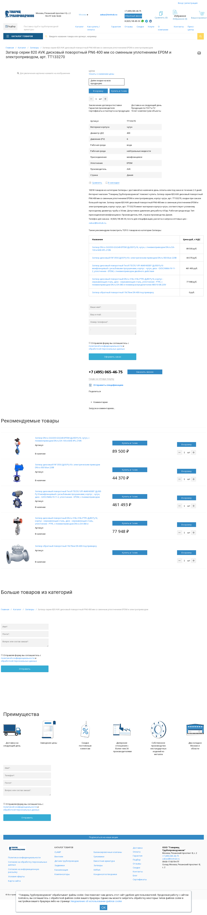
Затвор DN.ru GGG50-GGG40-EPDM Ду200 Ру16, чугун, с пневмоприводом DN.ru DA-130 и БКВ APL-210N (62, 439)
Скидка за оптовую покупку (101, 379)
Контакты (179, 26)
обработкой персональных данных (107, 348)
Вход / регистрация (187, 3)
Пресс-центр (191, 28)
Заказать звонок (145, 371)
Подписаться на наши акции (103, 837)
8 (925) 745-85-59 (132, 21)
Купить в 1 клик (119, 90)
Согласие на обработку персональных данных (27, 863)
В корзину (98, 90)
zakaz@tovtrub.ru (108, 14)
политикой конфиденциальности (105, 346)
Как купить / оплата (93, 28)
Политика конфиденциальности (24, 857)
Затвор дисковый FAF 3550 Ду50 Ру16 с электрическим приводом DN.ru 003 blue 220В (134, 257)
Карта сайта (14, 880)
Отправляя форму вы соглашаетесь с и (109, 346)
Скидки (140, 26)
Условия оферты (16, 876)
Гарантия (116, 26)
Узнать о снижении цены (101, 73)
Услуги (151, 26)
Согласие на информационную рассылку (23, 870)
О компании (163, 28)
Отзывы (129, 26)
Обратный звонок (133, 16)
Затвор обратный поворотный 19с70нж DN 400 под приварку (123, 292)
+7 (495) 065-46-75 (133, 10)
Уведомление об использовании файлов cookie (96, 901)
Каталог (79, 26)
